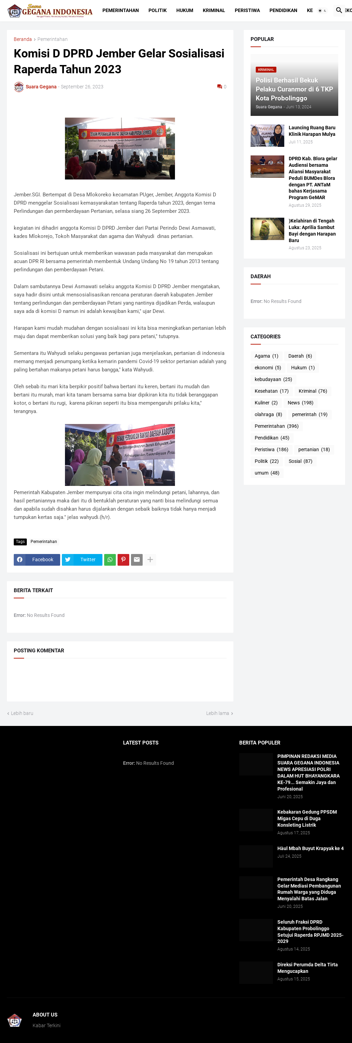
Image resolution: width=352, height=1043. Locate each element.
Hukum (184, 10)
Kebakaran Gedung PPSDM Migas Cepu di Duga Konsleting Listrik (307, 818)
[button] (322, 10)
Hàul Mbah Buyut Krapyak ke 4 (310, 848)
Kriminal (214, 10)
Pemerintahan (120, 10)
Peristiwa (247, 10)
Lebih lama (217, 713)
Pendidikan (283, 10)
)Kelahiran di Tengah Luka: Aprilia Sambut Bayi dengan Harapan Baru (312, 230)
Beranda (23, 39)
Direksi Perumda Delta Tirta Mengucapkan (307, 968)
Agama (266, 356)
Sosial (300, 461)
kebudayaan (273, 379)
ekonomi (268, 368)
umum (267, 473)
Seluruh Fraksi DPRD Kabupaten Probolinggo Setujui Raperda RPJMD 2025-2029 (310, 931)
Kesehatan (272, 391)
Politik (157, 10)
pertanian (314, 449)
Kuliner (266, 403)
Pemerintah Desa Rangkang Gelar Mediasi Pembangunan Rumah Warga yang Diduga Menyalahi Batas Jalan (309, 889)
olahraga (268, 414)
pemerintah (310, 414)
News (301, 403)
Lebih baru (22, 713)
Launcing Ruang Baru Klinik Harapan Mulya (312, 131)
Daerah (300, 356)
